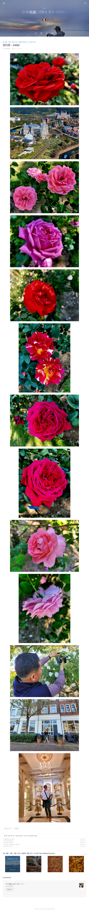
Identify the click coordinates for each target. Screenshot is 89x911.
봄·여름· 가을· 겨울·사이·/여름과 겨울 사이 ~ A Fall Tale (19, 42)
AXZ (44, 909)
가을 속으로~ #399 (7, 842)
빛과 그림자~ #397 (7, 846)
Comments (7, 878)
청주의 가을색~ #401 (8, 841)
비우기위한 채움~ (10, 886)
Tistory (53, 909)
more (85, 854)
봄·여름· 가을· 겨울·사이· (9, 835)
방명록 (42, 33)
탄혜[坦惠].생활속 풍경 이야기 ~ (44, 12)
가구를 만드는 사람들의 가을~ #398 (11, 844)
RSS (47, 33)
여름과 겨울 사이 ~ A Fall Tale (22, 835)
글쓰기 (36, 33)
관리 (53, 33)
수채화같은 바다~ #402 (8, 839)
